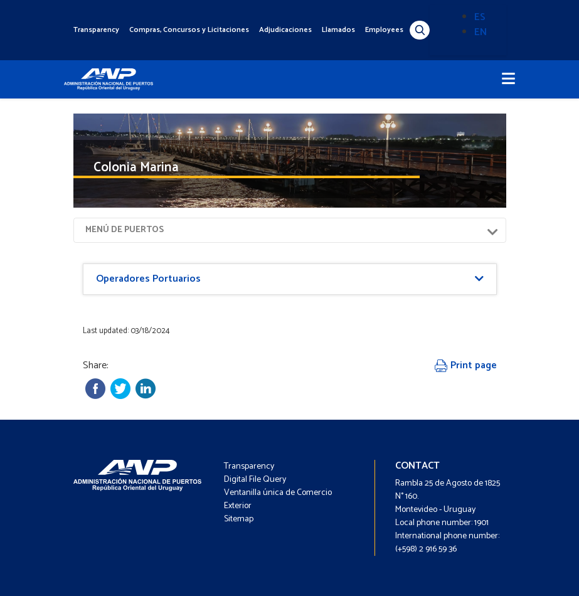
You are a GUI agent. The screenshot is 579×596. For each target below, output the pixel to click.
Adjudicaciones (285, 30)
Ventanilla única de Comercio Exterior (278, 499)
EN (480, 32)
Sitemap (238, 519)
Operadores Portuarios (148, 278)
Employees (384, 30)
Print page (466, 365)
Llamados (338, 30)
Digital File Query (255, 479)
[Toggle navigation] (508, 79)
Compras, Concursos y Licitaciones (189, 30)
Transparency (96, 30)
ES (480, 17)
